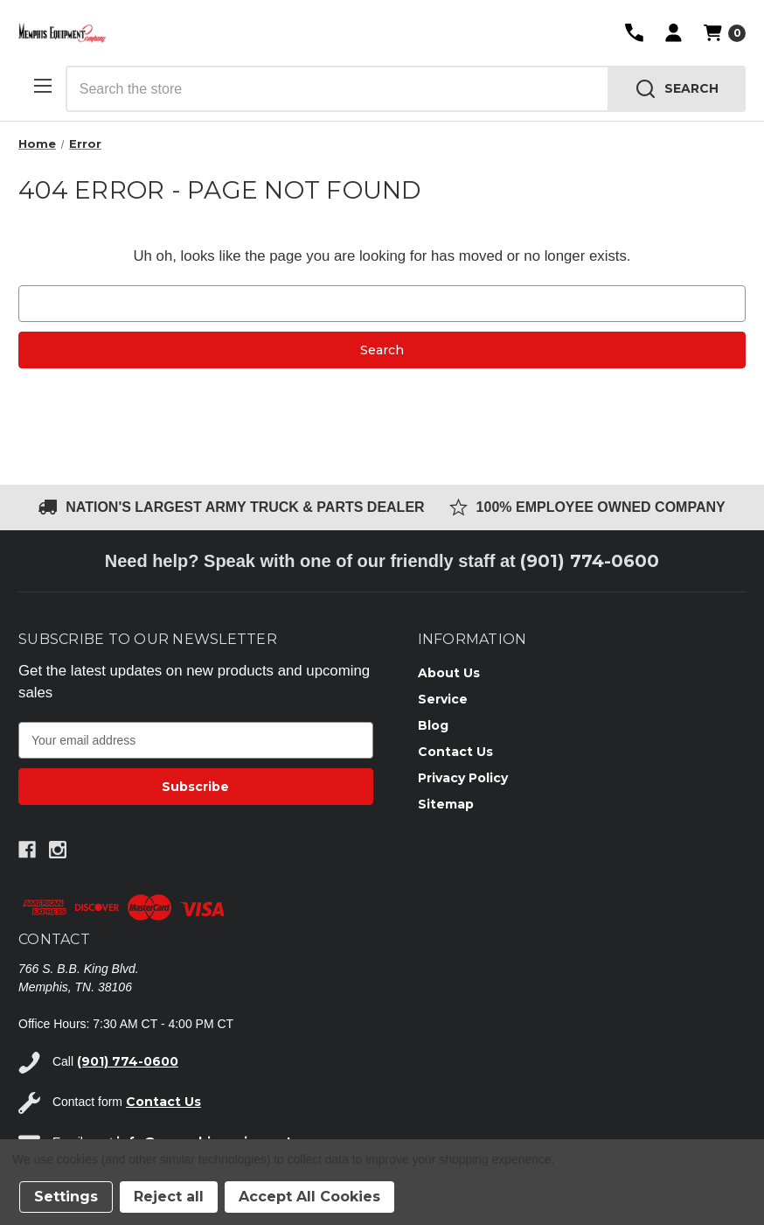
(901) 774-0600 (589, 560)
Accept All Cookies (309, 1196)
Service (443, 699)
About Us (449, 673)
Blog (433, 725)
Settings (66, 1196)
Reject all (169, 1196)
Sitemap (446, 804)
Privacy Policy (463, 778)
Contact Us (455, 752)
